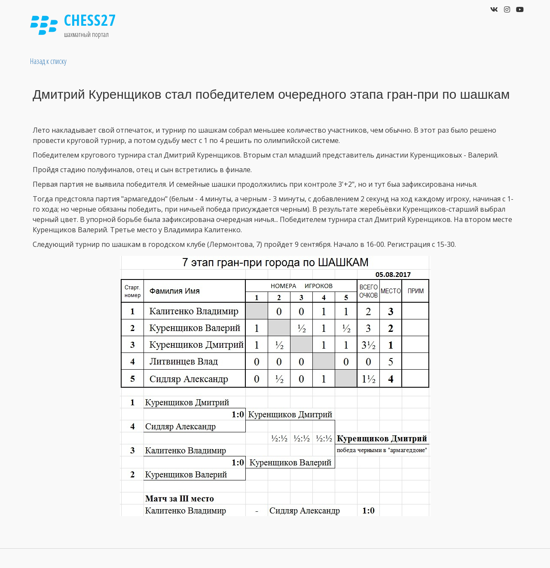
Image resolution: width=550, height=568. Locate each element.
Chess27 (90, 19)
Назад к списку (48, 61)
